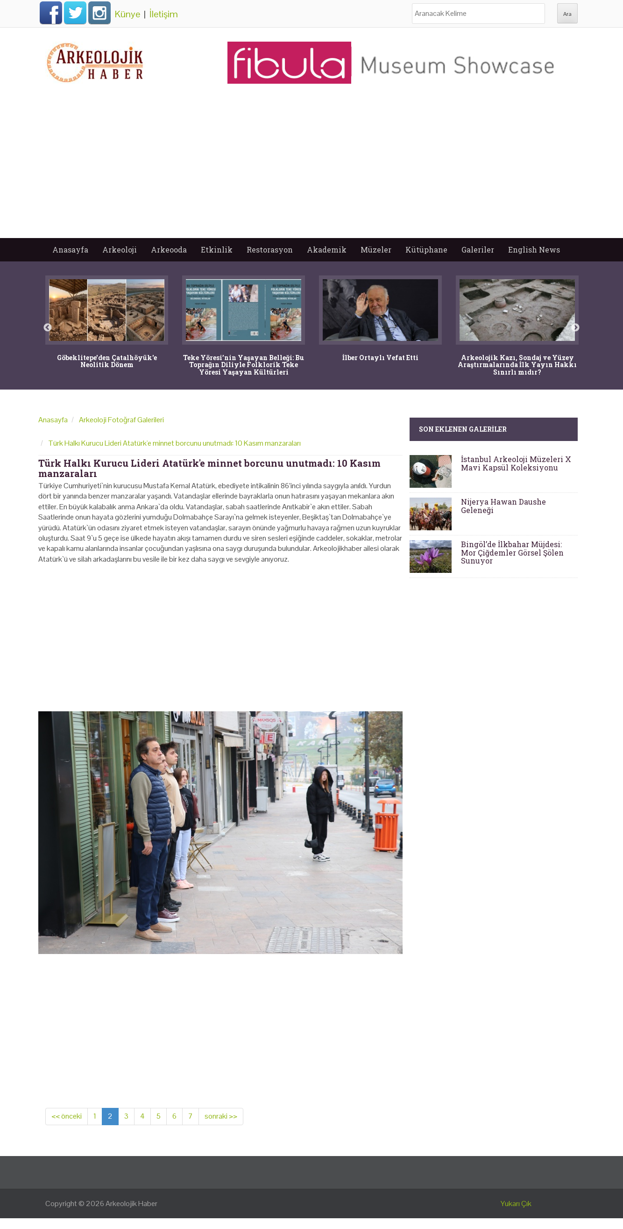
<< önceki (66, 1116)
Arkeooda (169, 249)
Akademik (327, 249)
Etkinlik (217, 249)
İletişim (163, 14)
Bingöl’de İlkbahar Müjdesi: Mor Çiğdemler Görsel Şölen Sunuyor (512, 552)
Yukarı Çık (516, 1203)
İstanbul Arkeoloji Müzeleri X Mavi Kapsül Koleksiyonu (516, 463)
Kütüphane (426, 249)
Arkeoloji (119, 249)
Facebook (51, 12)
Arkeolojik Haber (131, 1203)
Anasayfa (70, 249)
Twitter (75, 12)
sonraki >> (221, 1116)
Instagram (99, 12)
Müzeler (376, 249)
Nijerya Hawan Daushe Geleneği (503, 506)
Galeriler (477, 249)
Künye (127, 14)
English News (534, 249)
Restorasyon (270, 249)
